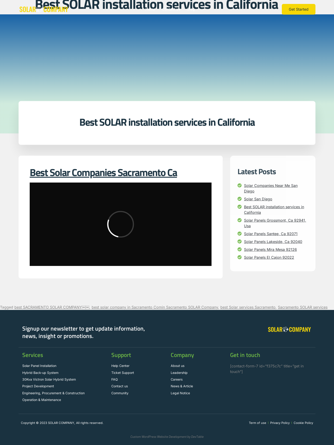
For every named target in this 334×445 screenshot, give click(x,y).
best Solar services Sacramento (248, 307)
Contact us (171, 9)
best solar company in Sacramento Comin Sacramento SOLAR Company (155, 307)
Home (150, 9)
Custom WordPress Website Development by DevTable (167, 437)
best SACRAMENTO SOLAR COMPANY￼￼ (51, 307)
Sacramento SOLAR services (303, 307)
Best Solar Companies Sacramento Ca (103, 172)
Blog (191, 9)
